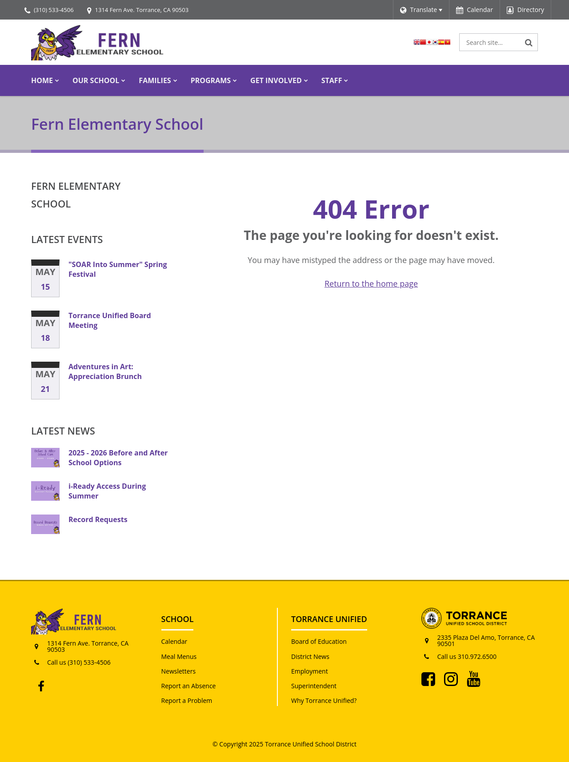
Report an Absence (188, 686)
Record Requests (98, 519)
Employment (309, 671)
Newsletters (178, 671)
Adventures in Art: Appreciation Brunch (105, 371)
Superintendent (314, 686)
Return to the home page (371, 283)
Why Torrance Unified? (324, 700)
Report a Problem (186, 700)
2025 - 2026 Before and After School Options (118, 457)
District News (310, 656)
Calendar (174, 641)
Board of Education (319, 641)
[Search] (529, 42)
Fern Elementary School (75, 194)
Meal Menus (179, 656)
